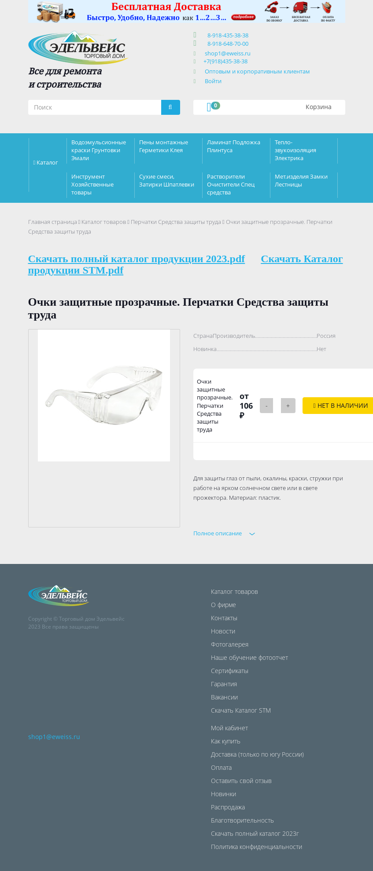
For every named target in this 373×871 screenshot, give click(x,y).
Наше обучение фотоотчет (249, 657)
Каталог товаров (103, 222)
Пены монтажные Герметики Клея (163, 146)
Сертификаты (229, 670)
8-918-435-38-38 (226, 35)
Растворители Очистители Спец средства (231, 184)
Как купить (225, 741)
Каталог (47, 162)
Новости (223, 631)
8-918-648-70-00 (226, 44)
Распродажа (228, 807)
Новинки (223, 794)
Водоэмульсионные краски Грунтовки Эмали (98, 150)
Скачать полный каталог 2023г (255, 833)
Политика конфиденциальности (256, 846)
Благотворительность (242, 820)
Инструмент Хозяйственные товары (92, 184)
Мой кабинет (229, 728)
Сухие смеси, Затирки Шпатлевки (166, 180)
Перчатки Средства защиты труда (176, 222)
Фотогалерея (229, 644)
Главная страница (52, 222)
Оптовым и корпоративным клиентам (257, 71)
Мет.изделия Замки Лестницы (301, 180)
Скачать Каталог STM (241, 710)
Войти (213, 81)
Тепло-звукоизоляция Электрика (295, 150)
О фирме (223, 604)
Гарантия (224, 684)
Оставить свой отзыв (241, 780)
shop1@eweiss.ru (228, 53)
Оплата (221, 767)
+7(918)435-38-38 (225, 61)
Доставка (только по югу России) (257, 754)
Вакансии (224, 697)
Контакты (224, 618)
